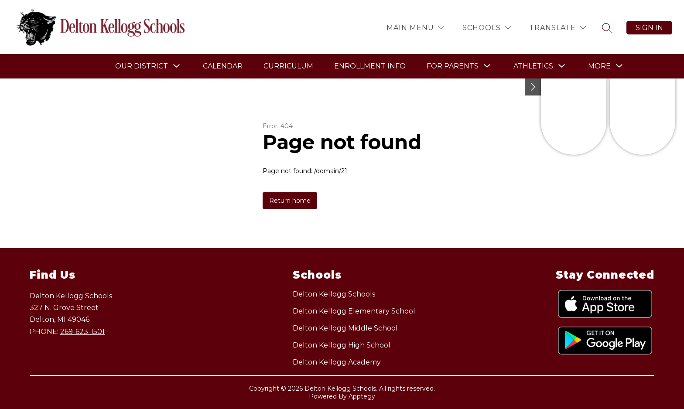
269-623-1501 (82, 331)
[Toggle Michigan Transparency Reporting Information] (533, 86)
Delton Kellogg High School (341, 345)
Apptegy (362, 396)
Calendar (223, 66)
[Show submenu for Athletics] (533, 66)
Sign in (649, 28)
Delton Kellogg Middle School (345, 328)
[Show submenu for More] (599, 66)
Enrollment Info (370, 66)
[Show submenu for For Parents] (453, 66)
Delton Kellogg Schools (334, 294)
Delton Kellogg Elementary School (354, 311)
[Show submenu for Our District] (141, 66)
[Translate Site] (557, 27)
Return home (290, 200)
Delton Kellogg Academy (337, 362)
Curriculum (288, 66)
